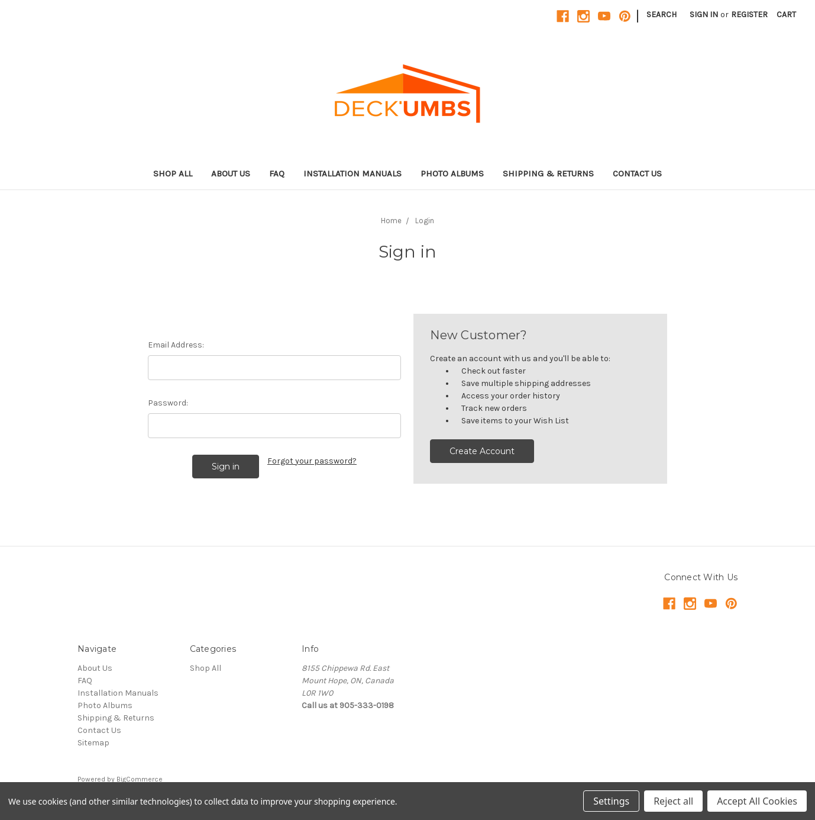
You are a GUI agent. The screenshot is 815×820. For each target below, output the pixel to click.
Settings (611, 801)
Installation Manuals (352, 173)
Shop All (172, 173)
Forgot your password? (312, 461)
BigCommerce (140, 779)
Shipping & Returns (548, 173)
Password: (168, 403)
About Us (230, 173)
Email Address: (176, 345)
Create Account (482, 451)
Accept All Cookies (757, 801)
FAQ (276, 173)
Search (661, 14)
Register (749, 14)
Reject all (673, 801)
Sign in (704, 14)
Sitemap (93, 743)
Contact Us (637, 173)
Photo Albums (452, 173)
